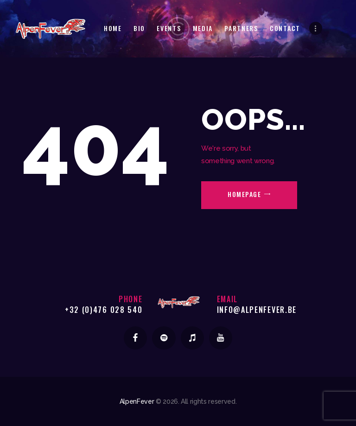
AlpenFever (137, 401)
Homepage (244, 194)
